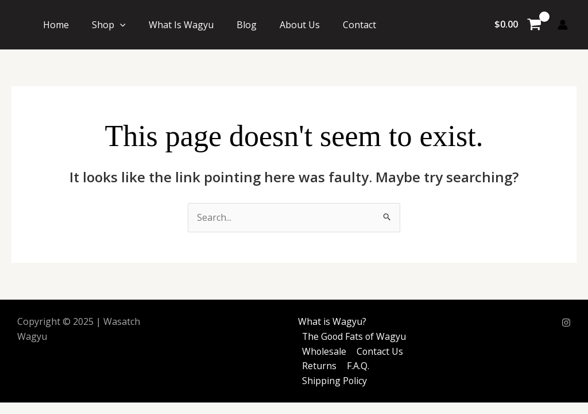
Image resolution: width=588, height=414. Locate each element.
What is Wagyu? (331, 322)
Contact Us (379, 351)
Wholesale (323, 351)
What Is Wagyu (181, 24)
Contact (359, 24)
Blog (247, 24)
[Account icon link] (563, 25)
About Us (300, 24)
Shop (109, 24)
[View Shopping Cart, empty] (517, 25)
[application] (120, 24)
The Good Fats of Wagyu (354, 336)
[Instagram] (566, 322)
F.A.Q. (356, 365)
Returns (318, 365)
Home (56, 24)
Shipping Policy (334, 380)
